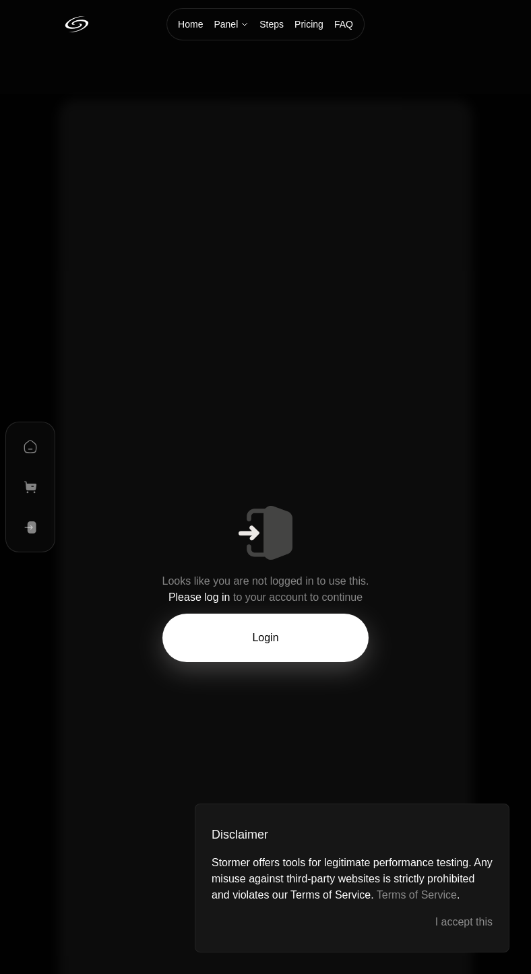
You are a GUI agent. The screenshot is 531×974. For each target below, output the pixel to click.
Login (265, 637)
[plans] (30, 487)
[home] (30, 446)
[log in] (30, 527)
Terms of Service (417, 895)
